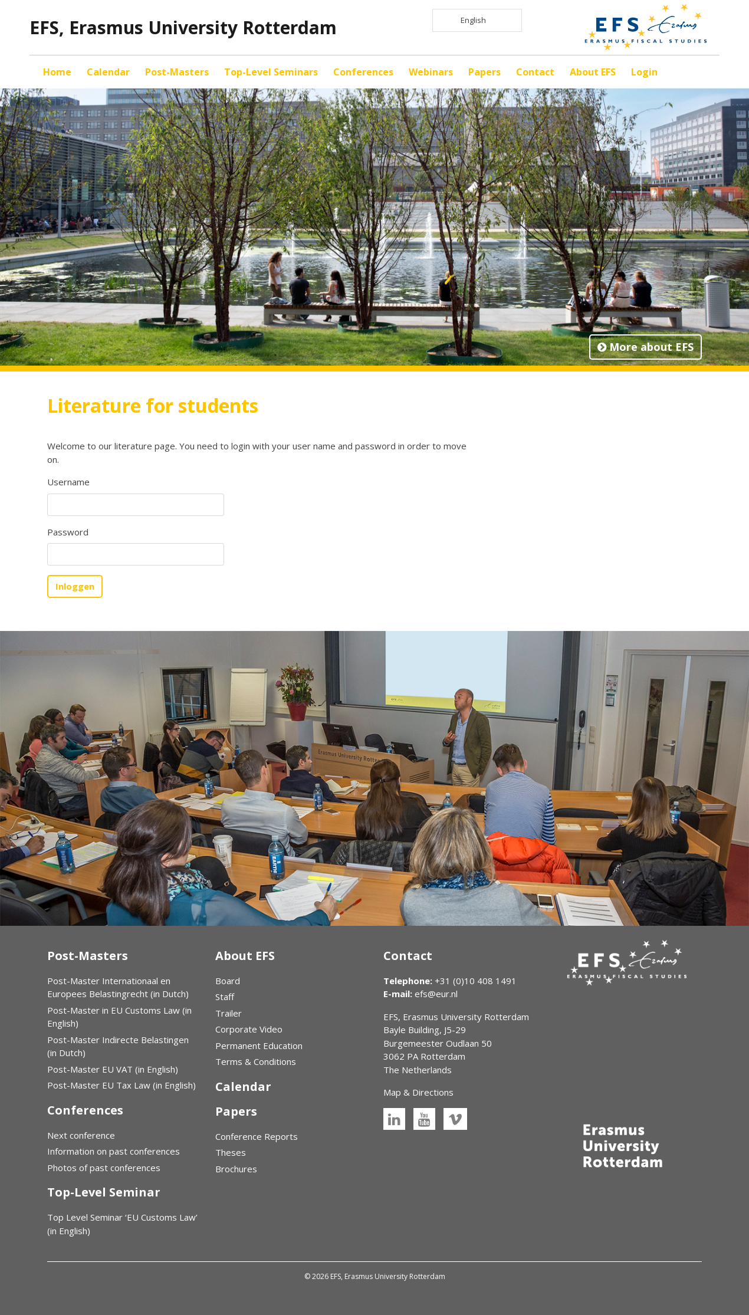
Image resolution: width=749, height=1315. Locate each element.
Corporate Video (248, 1029)
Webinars (431, 71)
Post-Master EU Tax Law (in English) (121, 1085)
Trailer (228, 1013)
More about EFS (645, 347)
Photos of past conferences (103, 1167)
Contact (535, 71)
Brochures (236, 1169)
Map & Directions (418, 1092)
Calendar (108, 71)
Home (57, 71)
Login (644, 71)
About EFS (593, 71)
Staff (224, 996)
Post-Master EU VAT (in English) (112, 1069)
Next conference (81, 1135)
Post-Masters (177, 71)
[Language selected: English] (477, 20)
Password (67, 532)
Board (227, 981)
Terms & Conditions (255, 1061)
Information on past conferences (113, 1151)
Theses (230, 1152)
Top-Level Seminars (271, 71)
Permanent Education (259, 1045)
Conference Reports (256, 1136)
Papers (484, 71)
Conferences (363, 71)
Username (68, 482)
